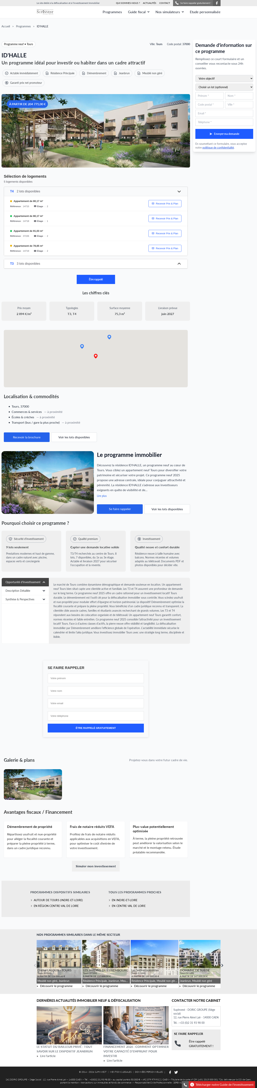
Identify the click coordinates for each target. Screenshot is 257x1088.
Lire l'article (46, 1056)
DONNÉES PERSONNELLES (149, 1071)
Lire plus (102, 495)
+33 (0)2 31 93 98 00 (192, 1022)
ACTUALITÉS (149, 3)
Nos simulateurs (169, 12)
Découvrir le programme (55, 986)
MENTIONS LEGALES (121, 1071)
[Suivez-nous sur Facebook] (217, 3)
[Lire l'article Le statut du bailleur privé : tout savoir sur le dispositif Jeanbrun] (69, 1025)
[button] (96, 356)
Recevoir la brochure (26, 437)
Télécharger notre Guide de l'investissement (222, 1084)
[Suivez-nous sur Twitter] (176, 1072)
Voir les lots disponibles (74, 437)
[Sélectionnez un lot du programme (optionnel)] (224, 87)
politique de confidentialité (218, 147)
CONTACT (164, 3)
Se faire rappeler (120, 509)
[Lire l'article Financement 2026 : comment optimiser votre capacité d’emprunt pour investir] (136, 1025)
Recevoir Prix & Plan (165, 203)
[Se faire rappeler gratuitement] (185, 1084)
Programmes (112, 12)
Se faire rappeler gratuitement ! (193, 3)
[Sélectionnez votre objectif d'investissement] (224, 78)
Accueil (6, 26)
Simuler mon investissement (96, 866)
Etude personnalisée (205, 12)
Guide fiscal (138, 12)
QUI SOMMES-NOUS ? (128, 3)
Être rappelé (96, 279)
